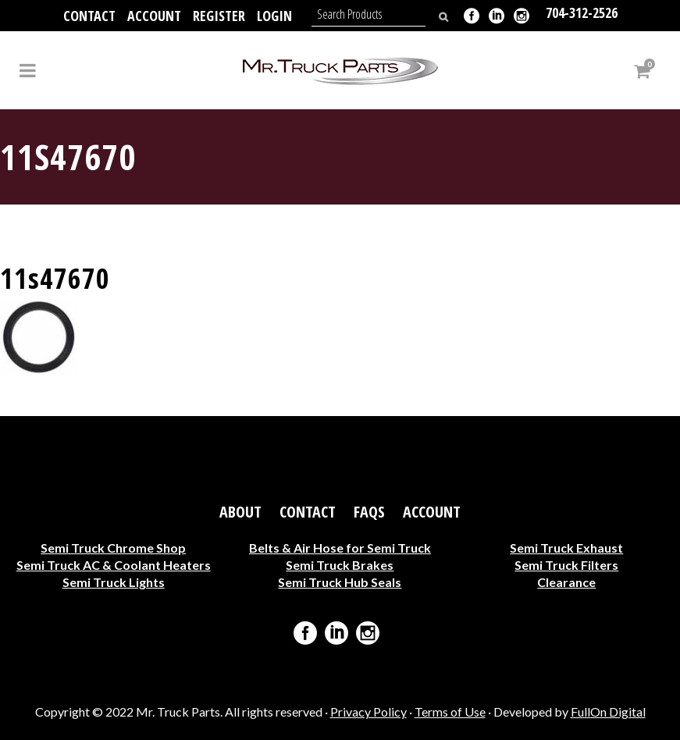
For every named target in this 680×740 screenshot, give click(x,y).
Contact (89, 15)
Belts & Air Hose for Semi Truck (340, 547)
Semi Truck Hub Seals (339, 582)
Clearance (566, 582)
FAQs (369, 512)
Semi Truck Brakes (339, 564)
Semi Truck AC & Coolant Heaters (113, 564)
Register (219, 15)
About (240, 512)
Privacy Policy (368, 711)
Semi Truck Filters (566, 564)
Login (274, 15)
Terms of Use (450, 711)
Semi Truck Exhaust (566, 547)
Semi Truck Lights (113, 582)
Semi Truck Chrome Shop (113, 547)
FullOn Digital (608, 711)
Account (154, 15)
